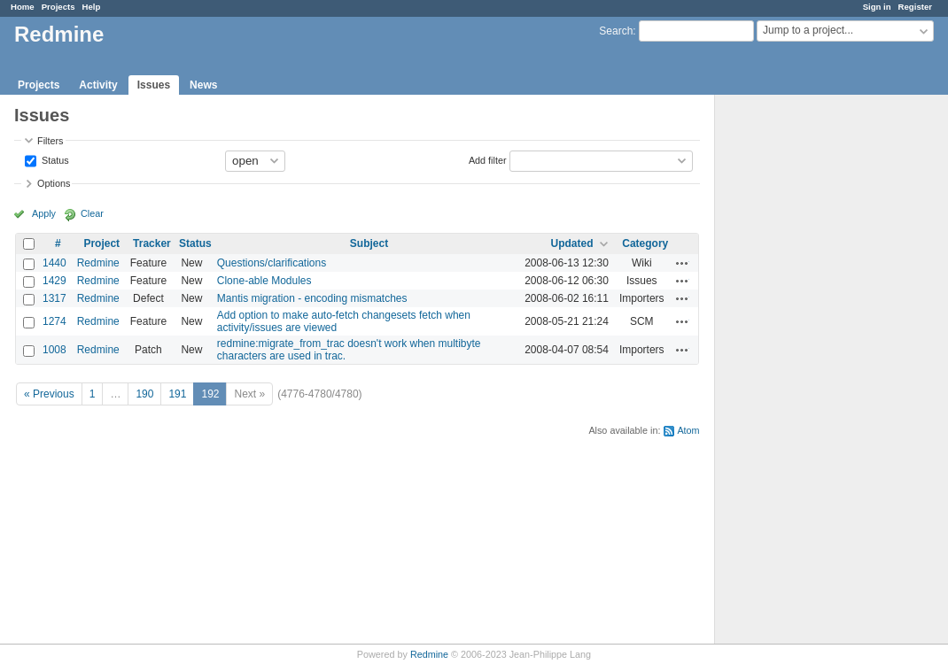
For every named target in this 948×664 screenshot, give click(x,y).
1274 (54, 321)
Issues (153, 85)
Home (23, 7)
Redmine (98, 263)
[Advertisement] (803, 372)
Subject (369, 243)
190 (144, 394)
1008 (54, 350)
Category (645, 243)
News (203, 85)
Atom (688, 430)
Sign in (877, 7)
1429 (54, 280)
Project (101, 243)
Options (53, 183)
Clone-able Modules (264, 280)
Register (915, 7)
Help (91, 7)
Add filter (488, 159)
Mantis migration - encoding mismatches (312, 298)
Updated (572, 243)
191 (177, 394)
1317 (54, 298)
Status (54, 159)
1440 (54, 263)
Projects (58, 7)
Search (616, 31)
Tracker (152, 243)
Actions (682, 263)
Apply (44, 213)
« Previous (49, 394)
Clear (92, 213)
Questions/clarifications (271, 263)
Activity (98, 85)
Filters (50, 140)
